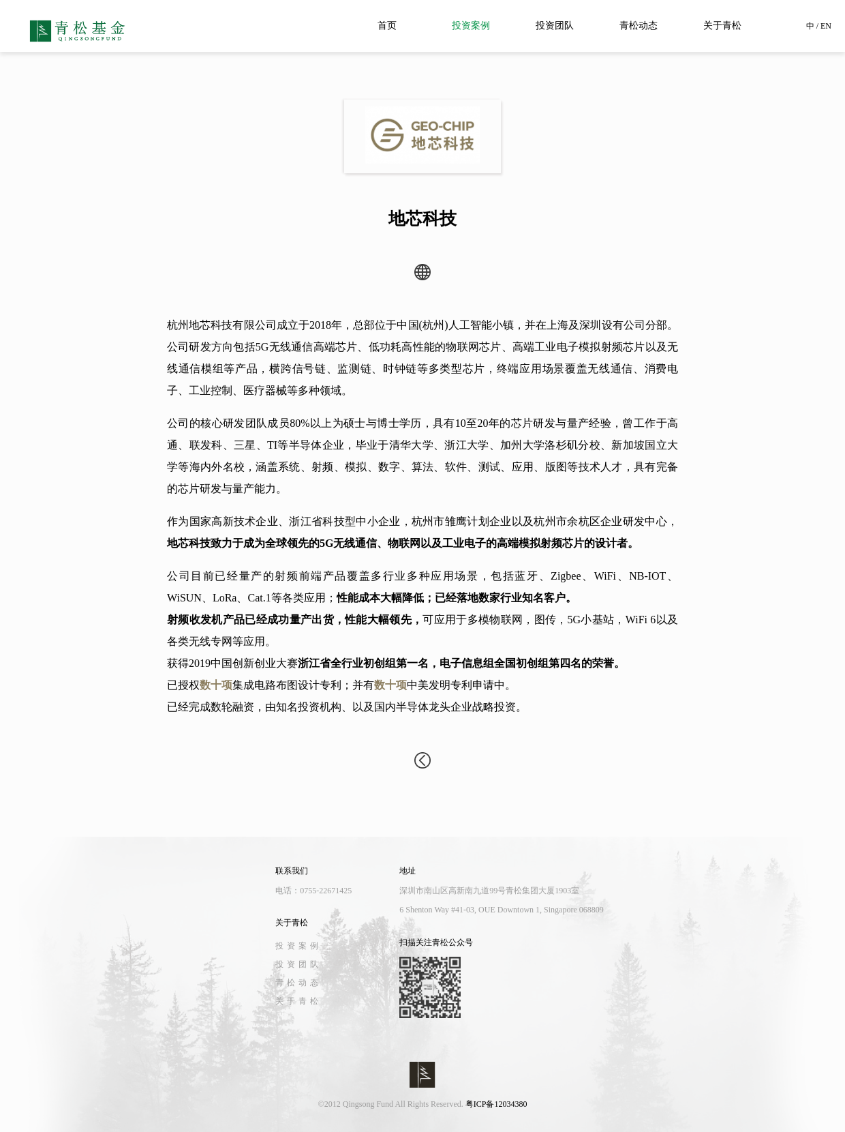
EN (825, 26)
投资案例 (471, 25)
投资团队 (555, 25)
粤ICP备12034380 (496, 1104)
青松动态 (638, 25)
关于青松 (722, 25)
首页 (387, 25)
